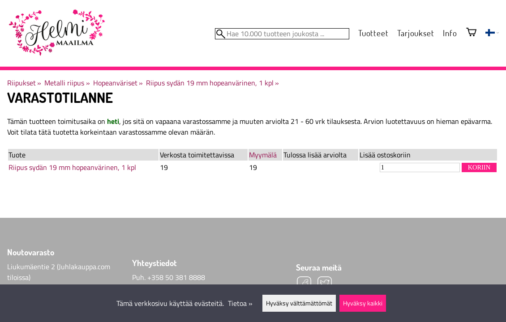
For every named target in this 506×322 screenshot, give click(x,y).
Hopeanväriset (118, 82)
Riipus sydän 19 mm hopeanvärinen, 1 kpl (212, 82)
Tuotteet (373, 32)
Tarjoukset (415, 32)
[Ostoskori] (471, 32)
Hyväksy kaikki (362, 303)
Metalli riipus (67, 82)
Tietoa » (240, 303)
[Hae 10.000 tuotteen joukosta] (282, 33)
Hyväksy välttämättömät (299, 303)
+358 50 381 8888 (176, 277)
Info (450, 32)
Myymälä (263, 154)
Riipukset (24, 82)
